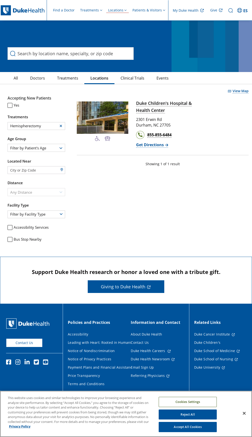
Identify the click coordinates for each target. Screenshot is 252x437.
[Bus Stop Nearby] (107, 139)
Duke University (207, 367)
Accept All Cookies (187, 429)
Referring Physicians (148, 375)
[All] (16, 78)
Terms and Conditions (86, 384)
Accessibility (78, 334)
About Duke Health (146, 334)
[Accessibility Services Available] (97, 139)
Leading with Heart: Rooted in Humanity (101, 342)
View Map (241, 91)
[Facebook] (9, 362)
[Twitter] (37, 362)
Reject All (188, 417)
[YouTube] (46, 362)
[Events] (162, 78)
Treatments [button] (89, 10)
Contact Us (24, 342)
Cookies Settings (187, 404)
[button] (61, 126)
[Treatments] (67, 78)
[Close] (244, 415)
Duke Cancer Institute (212, 334)
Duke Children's (207, 342)
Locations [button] (115, 10)
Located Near (19, 161)
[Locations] (99, 78)
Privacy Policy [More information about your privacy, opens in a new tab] (19, 429)
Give (213, 10)
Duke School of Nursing (213, 359)
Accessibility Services (28, 227)
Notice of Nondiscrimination (91, 350)
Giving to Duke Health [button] (123, 287)
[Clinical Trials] (132, 78)
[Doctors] (37, 78)
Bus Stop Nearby (25, 239)
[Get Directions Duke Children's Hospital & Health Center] (152, 145)
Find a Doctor (64, 10)
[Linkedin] (28, 362)
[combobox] (36, 148)
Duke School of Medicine (214, 350)
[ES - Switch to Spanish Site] (243, 10)
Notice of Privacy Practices (89, 359)
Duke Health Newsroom (150, 359)
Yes (13, 105)
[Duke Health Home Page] (29, 323)
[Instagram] (19, 362)
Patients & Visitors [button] (147, 10)
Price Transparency (84, 375)
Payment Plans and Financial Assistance (101, 367)
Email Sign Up (142, 367)
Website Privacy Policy (86, 392)
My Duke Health (186, 10)
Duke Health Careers (148, 350)
